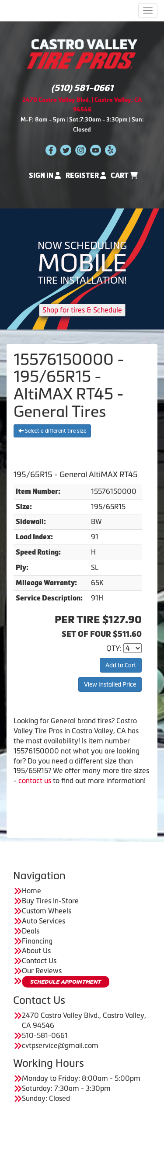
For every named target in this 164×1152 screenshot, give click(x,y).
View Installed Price (110, 684)
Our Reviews (42, 971)
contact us (34, 780)
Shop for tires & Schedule (82, 310)
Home (31, 891)
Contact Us (39, 961)
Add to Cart (120, 665)
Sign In (45, 175)
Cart (124, 175)
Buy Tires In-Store (50, 901)
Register (86, 175)
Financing (37, 941)
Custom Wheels (46, 911)
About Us (36, 950)
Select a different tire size (52, 431)
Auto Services (43, 921)
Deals (30, 931)
